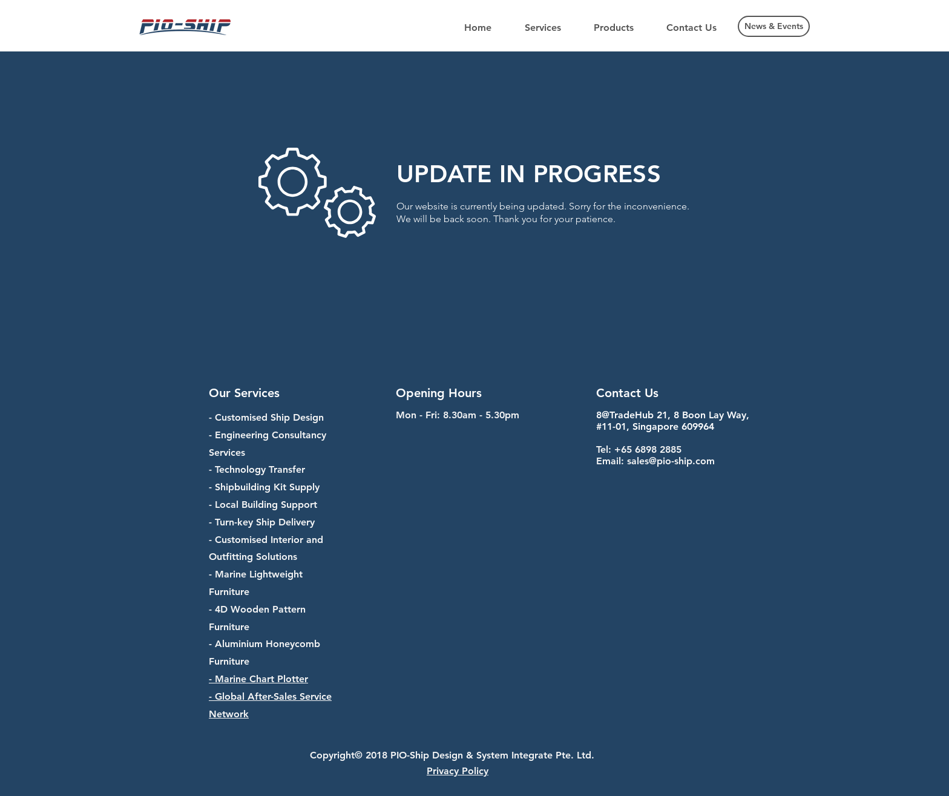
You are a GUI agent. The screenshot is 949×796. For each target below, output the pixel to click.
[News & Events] (774, 26)
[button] (542, 27)
